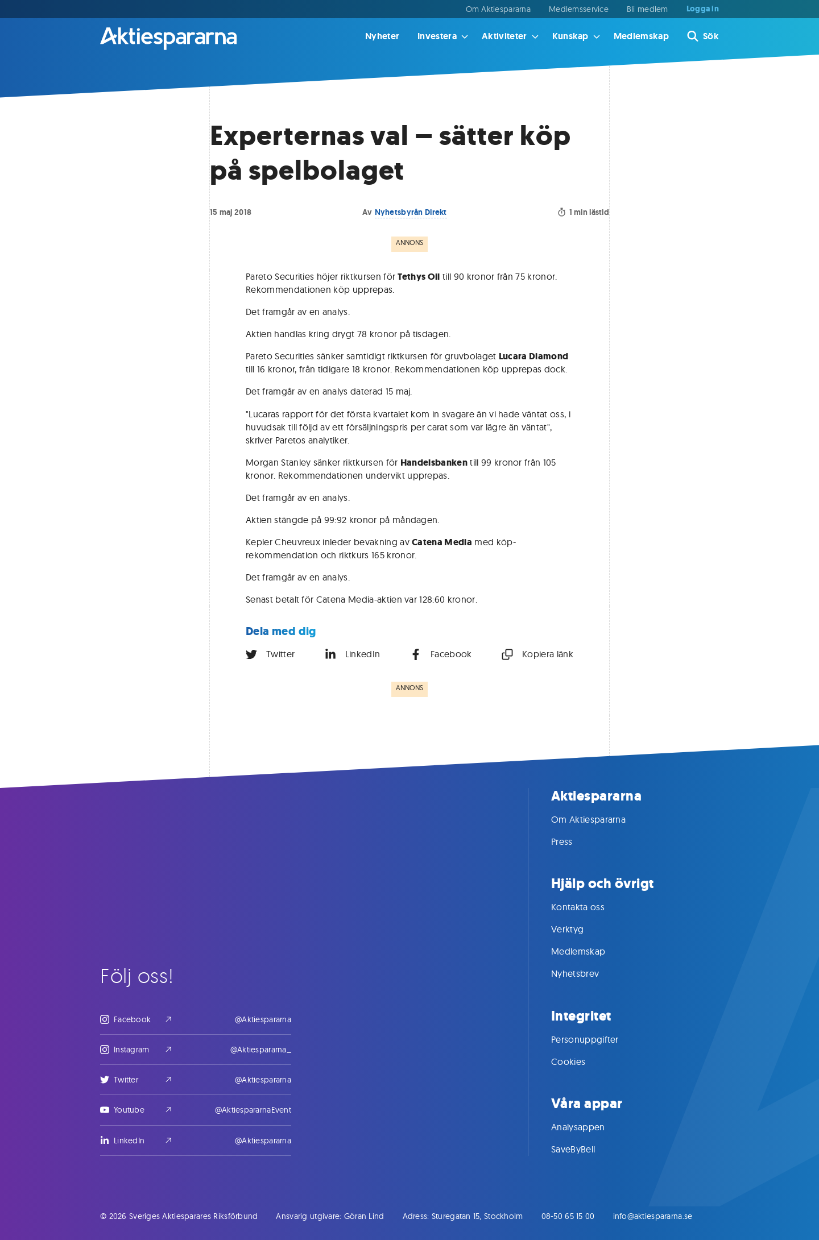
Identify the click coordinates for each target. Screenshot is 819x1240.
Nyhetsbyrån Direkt (411, 212)
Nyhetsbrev (586, 973)
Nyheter (382, 36)
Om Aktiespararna (498, 9)
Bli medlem (647, 9)
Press (573, 841)
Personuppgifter (596, 1039)
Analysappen (589, 1127)
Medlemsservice (579, 9)
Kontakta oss (589, 907)
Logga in (702, 9)
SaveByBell (584, 1149)
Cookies (579, 1061)
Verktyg (578, 929)
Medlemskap (641, 36)
